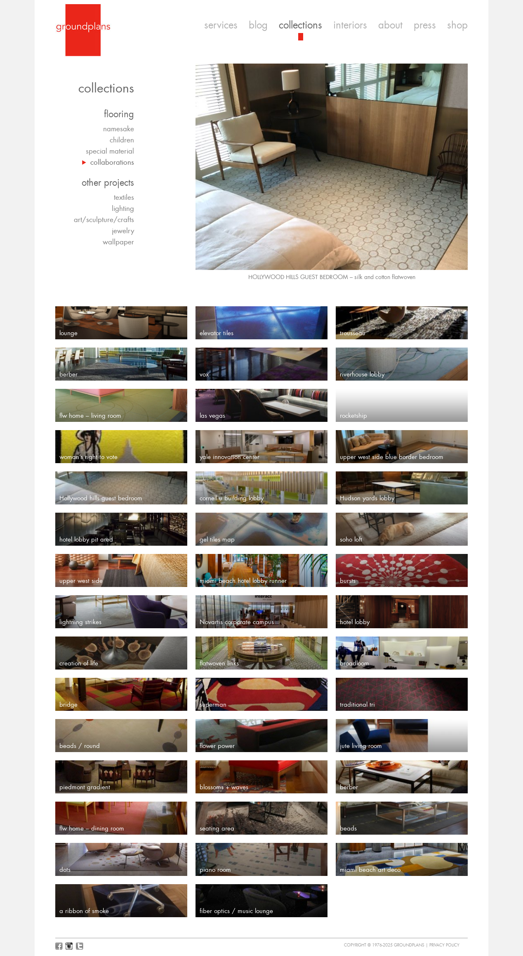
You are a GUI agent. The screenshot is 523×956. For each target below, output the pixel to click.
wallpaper (118, 241)
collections (300, 25)
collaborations (112, 162)
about (390, 25)
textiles (124, 197)
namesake (118, 128)
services (221, 25)
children (122, 139)
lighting (123, 208)
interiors (350, 25)
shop (457, 25)
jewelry (123, 230)
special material (110, 151)
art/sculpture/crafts (104, 219)
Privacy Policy (444, 945)
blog (258, 25)
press (425, 25)
